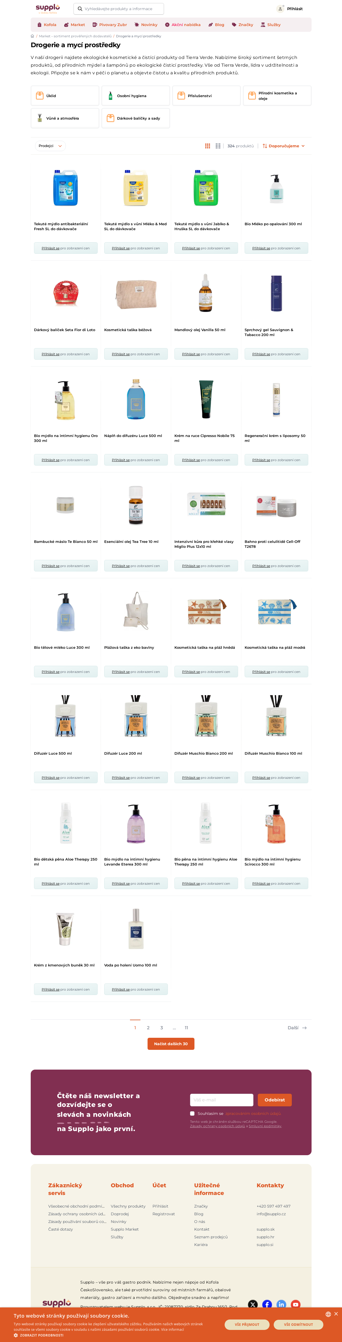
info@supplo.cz (271, 1213)
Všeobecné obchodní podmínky (78, 1206)
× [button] (336, 1314)
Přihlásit (160, 1206)
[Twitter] (253, 1305)
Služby (117, 1236)
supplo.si (265, 1244)
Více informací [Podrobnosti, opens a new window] (172, 1329)
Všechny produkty (128, 1206)
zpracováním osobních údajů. (253, 1113)
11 (186, 1027)
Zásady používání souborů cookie (80, 1221)
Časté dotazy (60, 1229)
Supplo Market (125, 1229)
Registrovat (163, 1213)
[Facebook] (267, 1305)
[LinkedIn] (281, 1305)
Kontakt (202, 1229)
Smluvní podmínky (265, 1126)
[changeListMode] (207, 146)
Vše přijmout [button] (247, 1324)
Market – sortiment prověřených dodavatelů (75, 36)
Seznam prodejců (211, 1236)
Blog (198, 1213)
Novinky (118, 1221)
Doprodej (120, 1213)
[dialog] (171, 1324)
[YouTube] (296, 1305)
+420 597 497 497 (273, 1206)
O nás (199, 1221)
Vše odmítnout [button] (298, 1324)
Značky (201, 1206)
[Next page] (297, 1025)
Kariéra (201, 1244)
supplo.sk (266, 1229)
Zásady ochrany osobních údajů (217, 1126)
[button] (115, 1335)
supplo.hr (266, 1236)
